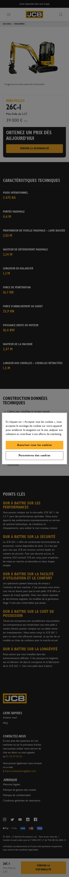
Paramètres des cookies (34, 455)
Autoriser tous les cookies (34, 445)
